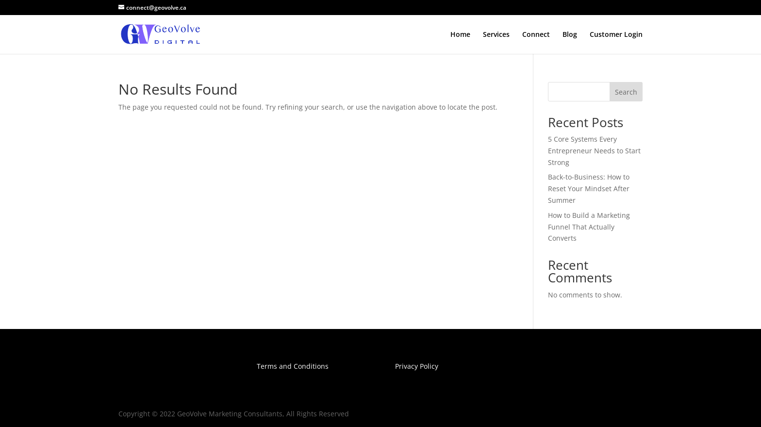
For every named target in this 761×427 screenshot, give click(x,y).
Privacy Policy (416, 366)
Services (496, 35)
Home (460, 35)
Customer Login (616, 35)
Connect (536, 35)
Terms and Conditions (293, 366)
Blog (569, 35)
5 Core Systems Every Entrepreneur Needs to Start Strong (594, 150)
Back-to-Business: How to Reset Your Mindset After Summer (588, 188)
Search (626, 92)
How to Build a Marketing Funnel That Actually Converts (589, 227)
